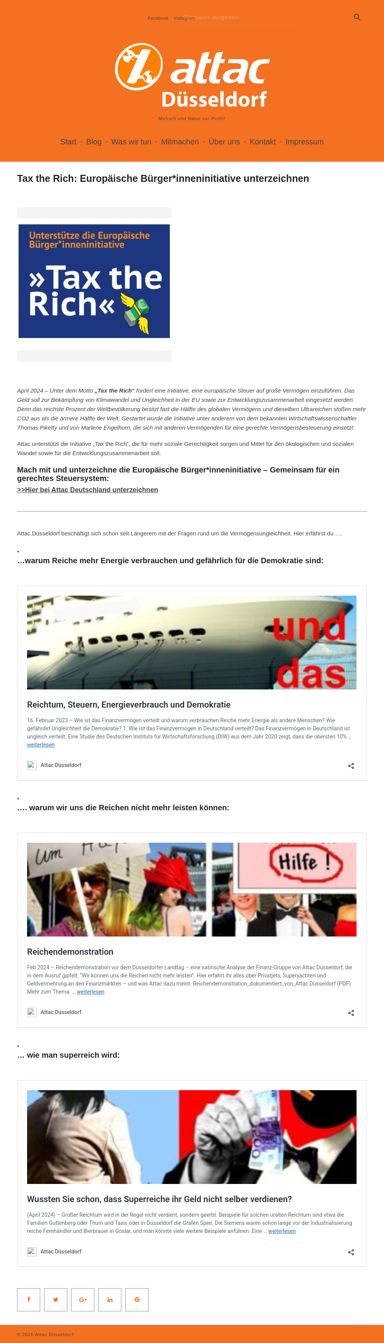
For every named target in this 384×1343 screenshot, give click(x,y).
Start (68, 141)
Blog (94, 141)
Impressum (304, 141)
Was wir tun (131, 141)
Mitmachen (180, 141)
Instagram (184, 18)
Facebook (158, 18)
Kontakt (263, 141)
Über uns (224, 141)
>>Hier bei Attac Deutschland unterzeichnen (89, 490)
